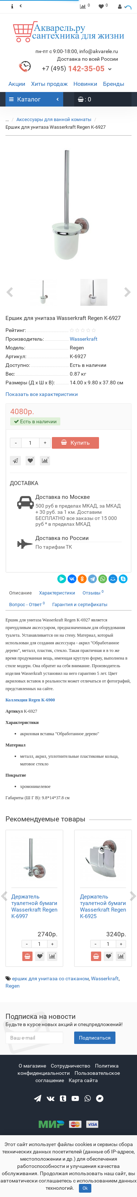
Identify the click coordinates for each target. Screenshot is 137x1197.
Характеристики (57, 593)
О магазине (32, 1066)
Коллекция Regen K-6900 (30, 699)
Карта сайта (83, 1080)
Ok (85, 1188)
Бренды (113, 83)
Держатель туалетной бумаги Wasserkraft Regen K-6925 (103, 906)
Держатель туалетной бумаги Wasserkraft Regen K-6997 (34, 906)
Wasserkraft (105, 978)
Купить (75, 442)
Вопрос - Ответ (27, 604)
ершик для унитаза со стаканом (50, 978)
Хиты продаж (49, 83)
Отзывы (93, 592)
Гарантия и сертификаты (79, 604)
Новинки (85, 83)
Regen (12, 986)
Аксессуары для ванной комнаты (49, 119)
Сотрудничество (70, 1066)
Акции (16, 83)
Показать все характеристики (41, 394)
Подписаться (95, 1038)
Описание (20, 593)
